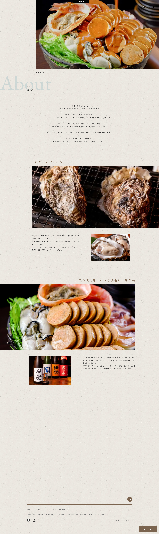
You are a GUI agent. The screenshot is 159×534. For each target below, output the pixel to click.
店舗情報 (62, 510)
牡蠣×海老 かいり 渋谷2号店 (77, 514)
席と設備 (37, 510)
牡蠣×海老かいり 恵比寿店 (55, 514)
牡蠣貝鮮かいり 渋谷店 (96, 514)
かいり (29, 510)
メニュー (45, 510)
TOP (37, 72)
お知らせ (54, 510)
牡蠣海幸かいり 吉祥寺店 (35, 514)
